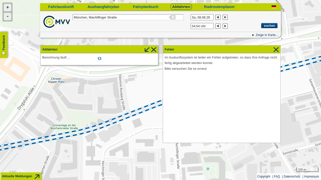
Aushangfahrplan (103, 6)
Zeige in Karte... (267, 35)
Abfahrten (181, 6)
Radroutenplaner (219, 6)
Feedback (4, 42)
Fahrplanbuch (145, 6)
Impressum (311, 176)
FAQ (277, 176)
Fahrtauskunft (61, 6)
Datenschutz (292, 176)
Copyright (263, 176)
